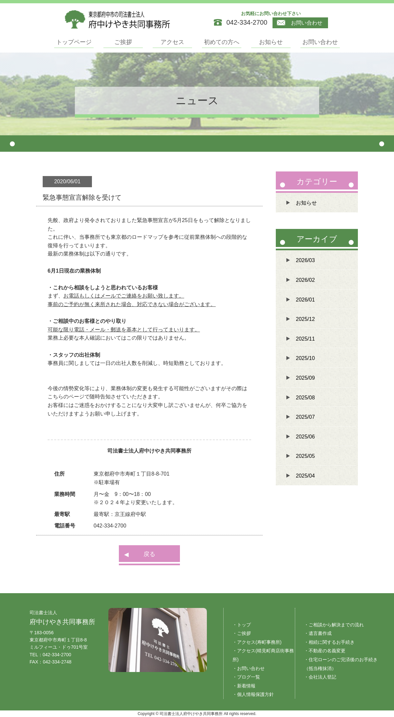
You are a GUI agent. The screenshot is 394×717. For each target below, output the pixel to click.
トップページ (74, 42)
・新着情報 (243, 685)
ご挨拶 (123, 42)
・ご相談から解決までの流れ (334, 624)
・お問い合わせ (248, 668)
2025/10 (305, 358)
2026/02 (305, 280)
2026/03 (305, 260)
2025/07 (305, 417)
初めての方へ (221, 42)
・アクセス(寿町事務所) (256, 642)
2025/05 (305, 456)
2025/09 (305, 378)
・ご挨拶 (241, 633)
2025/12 (305, 319)
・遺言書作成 (318, 633)
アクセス (172, 42)
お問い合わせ (299, 23)
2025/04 (305, 476)
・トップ (241, 624)
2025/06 (305, 436)
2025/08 (305, 397)
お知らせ (271, 42)
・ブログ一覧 (246, 677)
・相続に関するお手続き (329, 642)
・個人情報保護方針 (253, 694)
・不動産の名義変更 (324, 650)
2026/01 (305, 299)
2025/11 (305, 339)
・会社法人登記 (320, 677)
